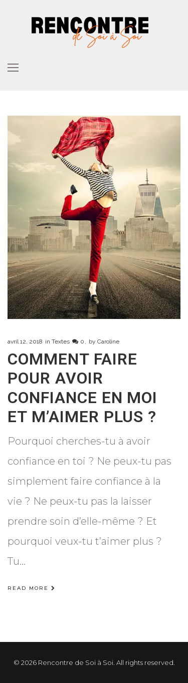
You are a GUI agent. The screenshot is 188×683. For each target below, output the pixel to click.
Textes (61, 341)
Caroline (108, 341)
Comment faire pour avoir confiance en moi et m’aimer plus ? (82, 388)
